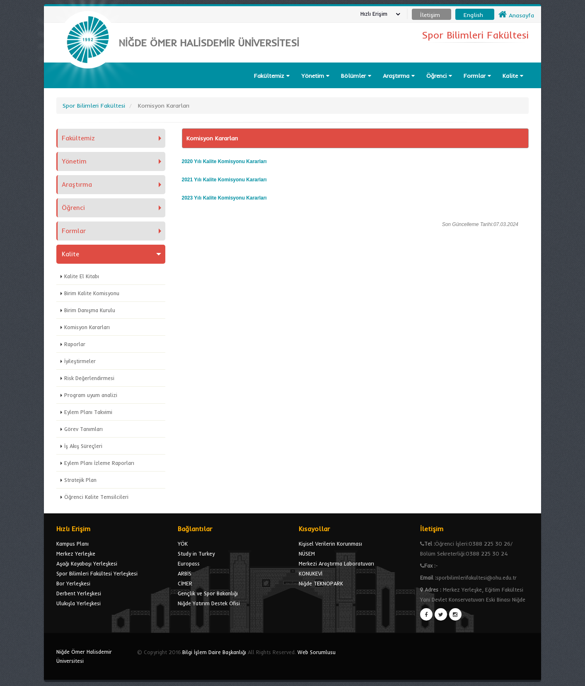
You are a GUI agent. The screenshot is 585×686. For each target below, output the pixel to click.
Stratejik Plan (80, 480)
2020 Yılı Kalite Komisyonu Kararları (224, 161)
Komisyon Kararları (87, 327)
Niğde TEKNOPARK (321, 583)
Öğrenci (439, 75)
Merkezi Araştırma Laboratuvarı (336, 563)
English (473, 15)
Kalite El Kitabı (81, 276)
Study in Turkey (196, 553)
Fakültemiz (272, 75)
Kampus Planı (72, 543)
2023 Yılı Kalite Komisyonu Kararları (224, 198)
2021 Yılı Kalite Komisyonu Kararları (224, 180)
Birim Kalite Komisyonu (91, 293)
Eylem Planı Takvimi (88, 412)
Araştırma (399, 75)
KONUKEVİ (310, 573)
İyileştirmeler (80, 361)
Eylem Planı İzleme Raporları (99, 463)
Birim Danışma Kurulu (89, 310)
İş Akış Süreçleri (83, 446)
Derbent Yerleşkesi (78, 593)
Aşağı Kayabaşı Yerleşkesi (86, 563)
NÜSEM (307, 553)
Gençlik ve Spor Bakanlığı (208, 593)
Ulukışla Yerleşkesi (78, 603)
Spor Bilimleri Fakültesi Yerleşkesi (97, 573)
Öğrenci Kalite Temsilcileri (96, 496)
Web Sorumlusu (316, 652)
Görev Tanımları (83, 429)
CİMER (185, 583)
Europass (189, 563)
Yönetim (315, 75)
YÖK (183, 543)
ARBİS (184, 573)
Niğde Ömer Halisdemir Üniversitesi (84, 656)
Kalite (513, 75)
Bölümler (356, 75)
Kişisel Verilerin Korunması (330, 543)
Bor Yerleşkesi (73, 583)
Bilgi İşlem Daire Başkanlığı (214, 652)
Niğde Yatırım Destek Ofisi (209, 603)
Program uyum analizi (90, 395)
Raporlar (74, 344)
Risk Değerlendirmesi (89, 378)
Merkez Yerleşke (75, 553)
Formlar (477, 75)
